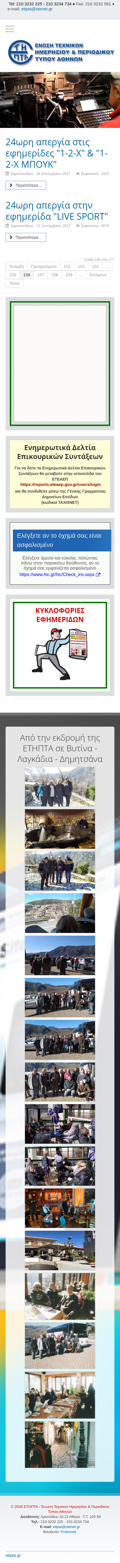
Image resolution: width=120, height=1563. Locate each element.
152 (81, 266)
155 (12, 274)
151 (67, 266)
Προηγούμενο (44, 266)
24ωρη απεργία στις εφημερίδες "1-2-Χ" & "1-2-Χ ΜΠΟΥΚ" (57, 153)
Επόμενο (98, 274)
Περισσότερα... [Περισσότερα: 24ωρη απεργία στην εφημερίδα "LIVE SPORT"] (25, 237)
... (107, 266)
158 (54, 274)
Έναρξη (17, 266)
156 (26, 274)
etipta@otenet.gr (36, 8)
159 (68, 274)
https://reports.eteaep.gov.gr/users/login (60, 484)
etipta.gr (13, 1555)
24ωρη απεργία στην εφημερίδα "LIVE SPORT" (57, 210)
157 (40, 274)
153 (95, 266)
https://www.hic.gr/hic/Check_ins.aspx (60, 574)
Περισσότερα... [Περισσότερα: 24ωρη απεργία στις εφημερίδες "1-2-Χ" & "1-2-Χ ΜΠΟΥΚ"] (25, 185)
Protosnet (69, 1532)
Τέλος (14, 283)
